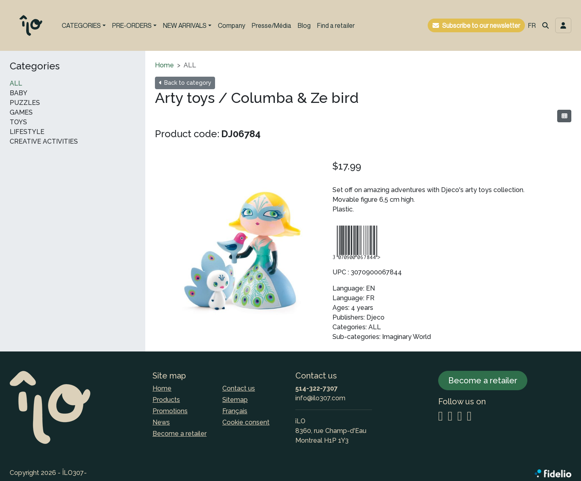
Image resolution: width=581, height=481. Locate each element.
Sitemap (235, 400)
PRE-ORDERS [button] (132, 25)
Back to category (185, 82)
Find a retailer (336, 25)
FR (532, 25)
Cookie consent (246, 422)
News (161, 422)
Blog (304, 25)
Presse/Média (271, 25)
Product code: (187, 134)
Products (166, 400)
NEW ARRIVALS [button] (185, 25)
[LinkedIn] (459, 416)
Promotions (170, 411)
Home (164, 65)
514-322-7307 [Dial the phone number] (316, 388)
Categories (35, 66)
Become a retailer (180, 433)
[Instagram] (440, 416)
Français (234, 411)
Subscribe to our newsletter (481, 25)
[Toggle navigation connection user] (563, 25)
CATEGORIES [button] (81, 25)
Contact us (238, 388)
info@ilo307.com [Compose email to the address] (320, 398)
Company (231, 25)
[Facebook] (450, 416)
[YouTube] (469, 416)
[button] (545, 25)
